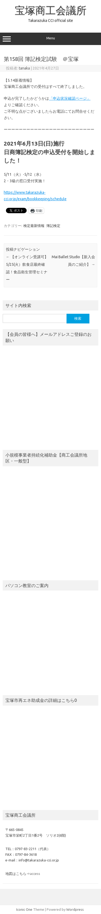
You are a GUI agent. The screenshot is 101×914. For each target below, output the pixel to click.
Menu (50, 39)
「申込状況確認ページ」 (69, 98)
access (35, 873)
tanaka (24, 68)
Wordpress (75, 909)
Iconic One (24, 909)
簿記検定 (53, 225)
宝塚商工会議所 (50, 10)
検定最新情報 (33, 225)
